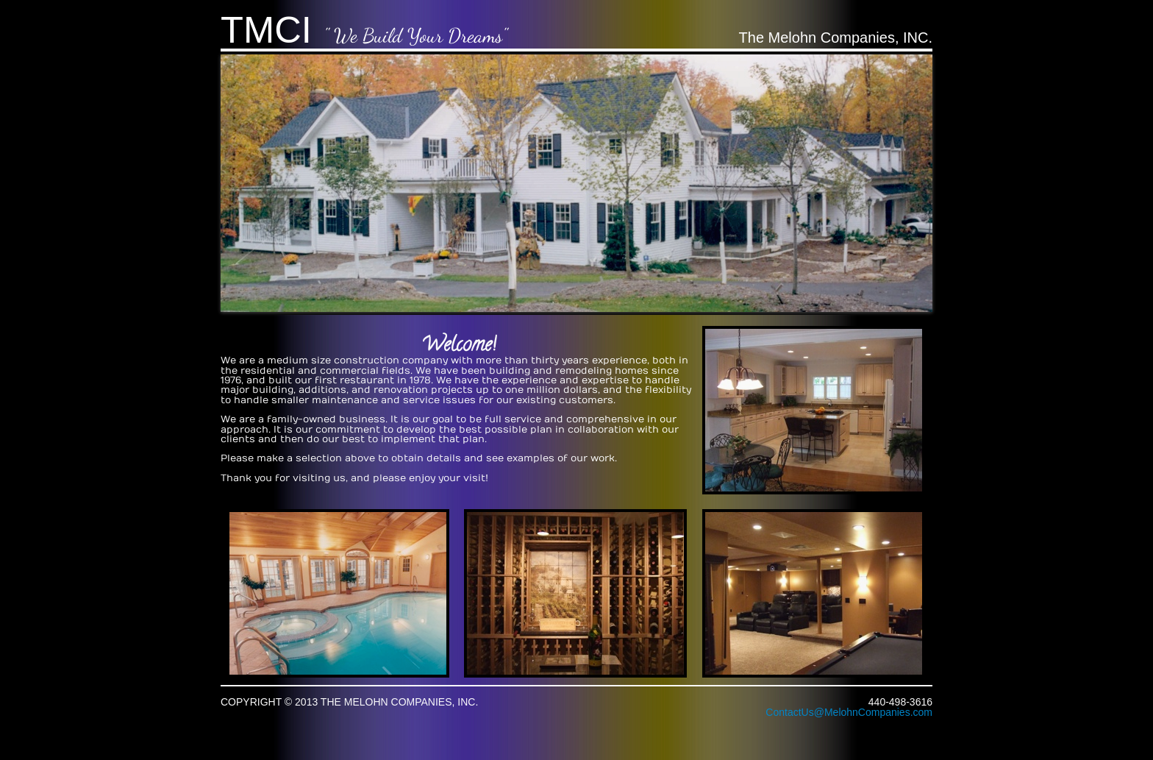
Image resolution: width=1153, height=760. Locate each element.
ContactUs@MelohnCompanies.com (848, 712)
